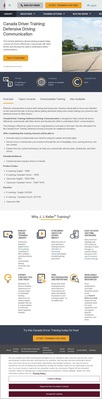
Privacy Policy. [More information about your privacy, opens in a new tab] (39, 373)
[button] (27, 14)
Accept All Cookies (54, 394)
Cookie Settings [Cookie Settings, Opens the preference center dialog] (54, 379)
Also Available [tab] (77, 99)
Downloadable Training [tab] (52, 99)
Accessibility (82, 350)
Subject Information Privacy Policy (48, 350)
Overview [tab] (8, 99)
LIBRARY (8, 14)
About (8, 350)
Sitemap (92, 350)
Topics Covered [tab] (26, 99)
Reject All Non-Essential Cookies (54, 386)
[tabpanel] (51, 155)
